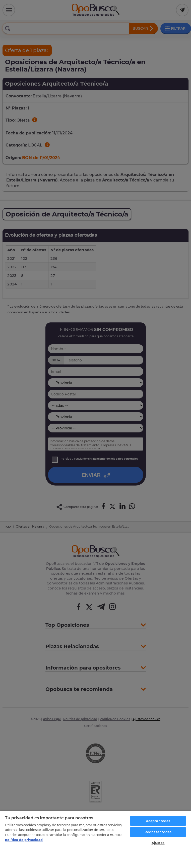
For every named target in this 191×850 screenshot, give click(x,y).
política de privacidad (24, 840)
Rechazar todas (158, 832)
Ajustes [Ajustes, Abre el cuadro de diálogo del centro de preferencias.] (158, 843)
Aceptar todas (158, 821)
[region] (95, 830)
